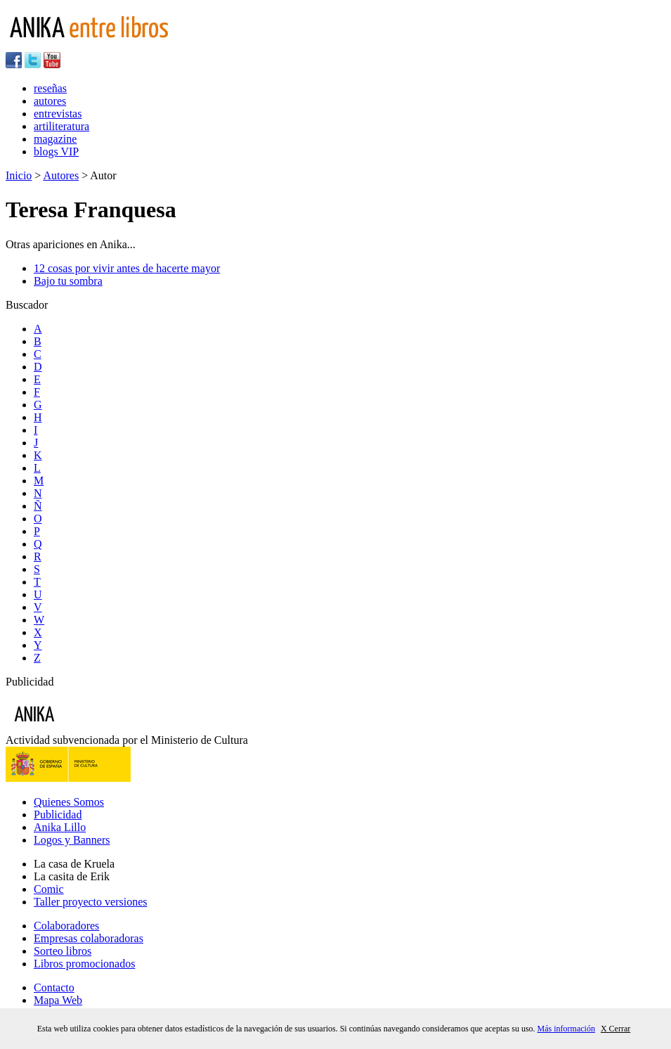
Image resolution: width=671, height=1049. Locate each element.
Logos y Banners (72, 840)
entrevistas (58, 114)
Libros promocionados (84, 964)
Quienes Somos (69, 802)
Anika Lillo (60, 827)
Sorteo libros (62, 951)
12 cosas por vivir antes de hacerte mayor (127, 268)
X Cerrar (615, 1029)
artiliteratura (61, 126)
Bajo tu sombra (68, 281)
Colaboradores (66, 926)
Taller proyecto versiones (90, 902)
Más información (566, 1029)
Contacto (54, 987)
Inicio (19, 175)
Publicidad (58, 814)
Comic (49, 889)
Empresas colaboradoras (88, 938)
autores (50, 101)
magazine (55, 139)
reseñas (50, 88)
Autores (61, 175)
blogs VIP (56, 151)
